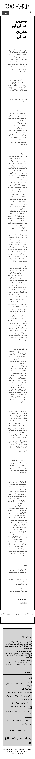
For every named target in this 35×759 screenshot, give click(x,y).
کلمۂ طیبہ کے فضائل (26, 660)
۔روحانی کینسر (27, 724)
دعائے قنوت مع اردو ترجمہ (24, 651)
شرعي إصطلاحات (26, 699)
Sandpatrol (15, 751)
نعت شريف (28, 717)
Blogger (12, 730)
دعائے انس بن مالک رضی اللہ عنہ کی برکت (19, 696)
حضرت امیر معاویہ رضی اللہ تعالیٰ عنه (20, 692)
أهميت (30, 678)
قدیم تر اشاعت (29, 614)
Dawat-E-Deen (17, 6)
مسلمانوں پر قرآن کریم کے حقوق (22, 703)
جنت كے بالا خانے (27, 689)
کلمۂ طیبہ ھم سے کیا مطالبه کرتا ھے (21, 642)
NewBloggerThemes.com (17, 753)
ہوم (17, 614)
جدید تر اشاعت (5, 614)
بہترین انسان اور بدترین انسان (19, 28)
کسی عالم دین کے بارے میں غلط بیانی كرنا (19, 720)
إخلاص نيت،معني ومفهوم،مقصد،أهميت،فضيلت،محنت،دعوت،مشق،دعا (18, 684)
